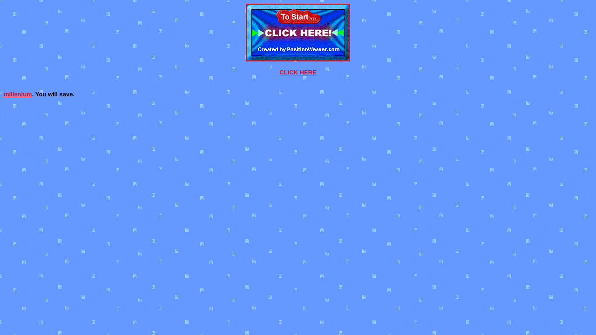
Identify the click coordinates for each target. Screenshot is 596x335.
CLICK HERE (297, 72)
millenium (18, 94)
